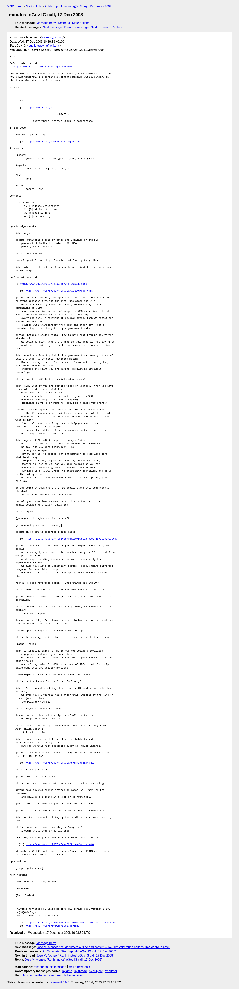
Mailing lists (33, 6)
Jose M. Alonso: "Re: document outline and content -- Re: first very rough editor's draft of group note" (103, 947)
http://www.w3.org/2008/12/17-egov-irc (53, 141)
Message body (46, 22)
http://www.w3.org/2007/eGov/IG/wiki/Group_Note (53, 284)
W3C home (14, 6)
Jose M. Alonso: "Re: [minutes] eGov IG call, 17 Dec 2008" (75, 955)
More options (81, 22)
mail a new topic (79, 966)
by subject (95, 971)
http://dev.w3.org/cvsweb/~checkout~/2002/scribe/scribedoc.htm (70, 922)
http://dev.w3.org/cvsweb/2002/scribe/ (53, 926)
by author (111, 971)
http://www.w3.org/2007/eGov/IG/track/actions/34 (60, 844)
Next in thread (100, 27)
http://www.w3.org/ (39, 107)
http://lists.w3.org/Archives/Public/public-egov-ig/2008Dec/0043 (71, 539)
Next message (52, 27)
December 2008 (100, 6)
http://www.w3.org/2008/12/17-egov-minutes (42, 67)
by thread (80, 971)
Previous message (76, 27)
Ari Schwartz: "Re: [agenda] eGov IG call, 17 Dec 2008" (79, 951)
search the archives (70, 975)
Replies (117, 27)
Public (49, 6)
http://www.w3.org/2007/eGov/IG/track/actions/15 (60, 763)
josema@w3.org (52, 37)
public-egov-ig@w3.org (71, 6)
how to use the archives (39, 975)
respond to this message (50, 966)
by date (67, 971)
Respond (64, 22)
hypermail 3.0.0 (59, 982)
